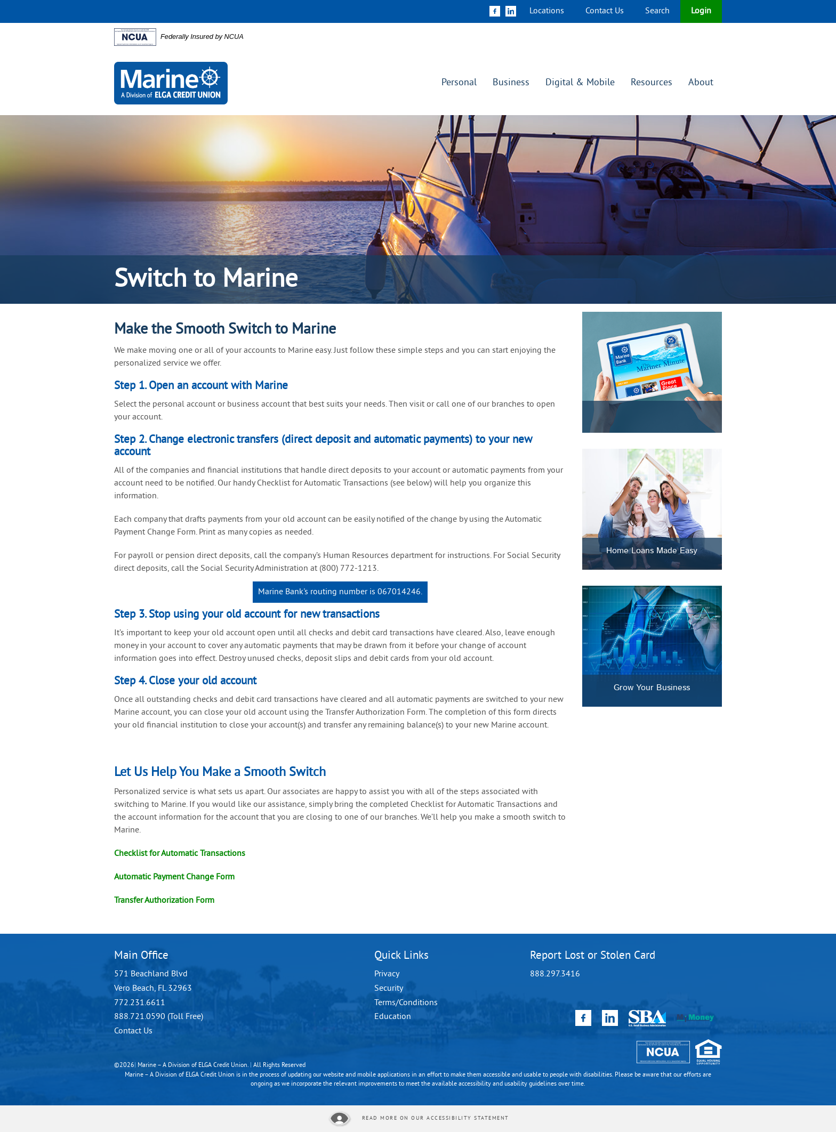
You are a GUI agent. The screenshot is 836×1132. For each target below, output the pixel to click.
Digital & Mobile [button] (580, 83)
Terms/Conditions (406, 1003)
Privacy (386, 974)
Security (388, 988)
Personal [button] (459, 83)
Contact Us (604, 11)
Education (392, 1017)
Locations (546, 11)
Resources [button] (651, 83)
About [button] (700, 83)
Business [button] (511, 83)
